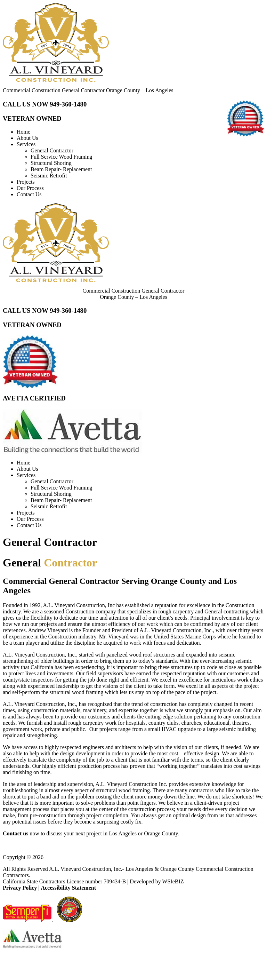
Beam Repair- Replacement (61, 169)
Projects (26, 182)
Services (26, 144)
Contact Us (29, 194)
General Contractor (52, 150)
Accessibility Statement (68, 888)
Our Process (30, 188)
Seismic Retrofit (49, 175)
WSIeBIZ (173, 881)
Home (23, 132)
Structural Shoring (51, 163)
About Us (27, 138)
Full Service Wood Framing (61, 157)
